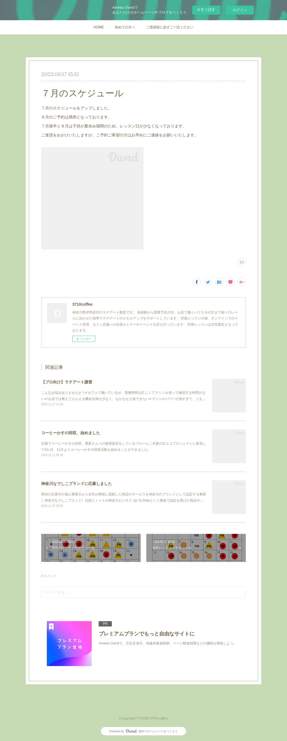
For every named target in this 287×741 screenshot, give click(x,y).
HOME (99, 27)
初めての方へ (125, 27)
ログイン (240, 10)
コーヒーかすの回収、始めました (70, 433)
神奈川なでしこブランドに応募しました (76, 483)
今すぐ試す (206, 10)
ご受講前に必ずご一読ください (169, 27)
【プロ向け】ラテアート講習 (66, 382)
